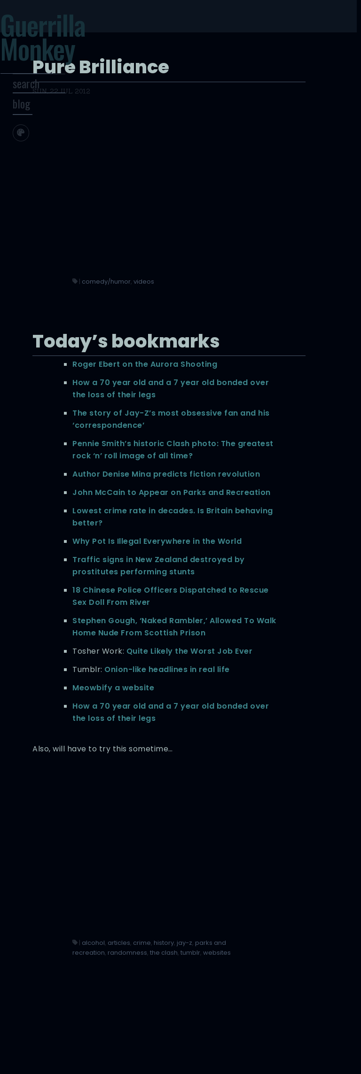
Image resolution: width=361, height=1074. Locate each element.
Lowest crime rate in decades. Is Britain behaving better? (232, 508)
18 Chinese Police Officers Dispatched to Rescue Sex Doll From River (242, 637)
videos (261, 161)
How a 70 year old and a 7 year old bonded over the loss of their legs (240, 295)
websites (257, 1016)
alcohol (211, 986)
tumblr (231, 1016)
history (200, 996)
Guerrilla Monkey (59, 41)
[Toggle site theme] (40, 150)
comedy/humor (224, 161)
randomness (245, 1006)
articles (237, 986)
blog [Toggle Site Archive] (41, 121)
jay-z (221, 996)
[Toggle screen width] (61, 150)
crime (260, 986)
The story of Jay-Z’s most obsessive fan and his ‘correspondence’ (239, 337)
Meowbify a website (231, 783)
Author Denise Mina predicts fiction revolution (229, 435)
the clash (204, 1016)
